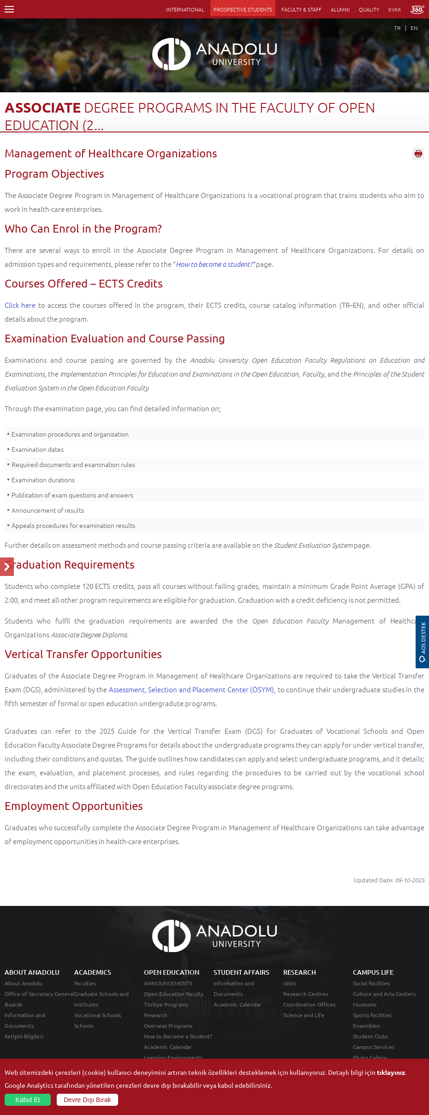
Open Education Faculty (173, 993)
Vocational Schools (97, 1015)
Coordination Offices (309, 1004)
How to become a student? (214, 264)
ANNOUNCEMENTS (168, 983)
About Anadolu (23, 983)
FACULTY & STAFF (301, 9)
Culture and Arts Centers (384, 993)
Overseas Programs (168, 1025)
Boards (13, 1004)
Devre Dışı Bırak (87, 1099)
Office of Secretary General (39, 993)
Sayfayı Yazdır (418, 154)
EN (414, 27)
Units (289, 983)
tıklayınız (391, 1072)
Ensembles (366, 1025)
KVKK (394, 9)
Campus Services (373, 1046)
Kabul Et (28, 1099)
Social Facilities (371, 983)
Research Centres (305, 993)
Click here (20, 305)
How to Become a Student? (178, 1036)
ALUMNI (340, 9)
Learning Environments (173, 1057)
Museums (364, 1004)
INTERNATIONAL (185, 9)
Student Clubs (370, 1036)
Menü (9, 9)
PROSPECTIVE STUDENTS (243, 9)
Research (155, 1015)
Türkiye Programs (166, 1004)
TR (397, 27)
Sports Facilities (372, 1015)
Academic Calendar (168, 1046)
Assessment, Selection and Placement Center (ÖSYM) (191, 689)
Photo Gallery (370, 1057)
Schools (83, 1025)
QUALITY (369, 9)
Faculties (85, 983)
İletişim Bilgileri (24, 1036)
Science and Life (303, 1015)
